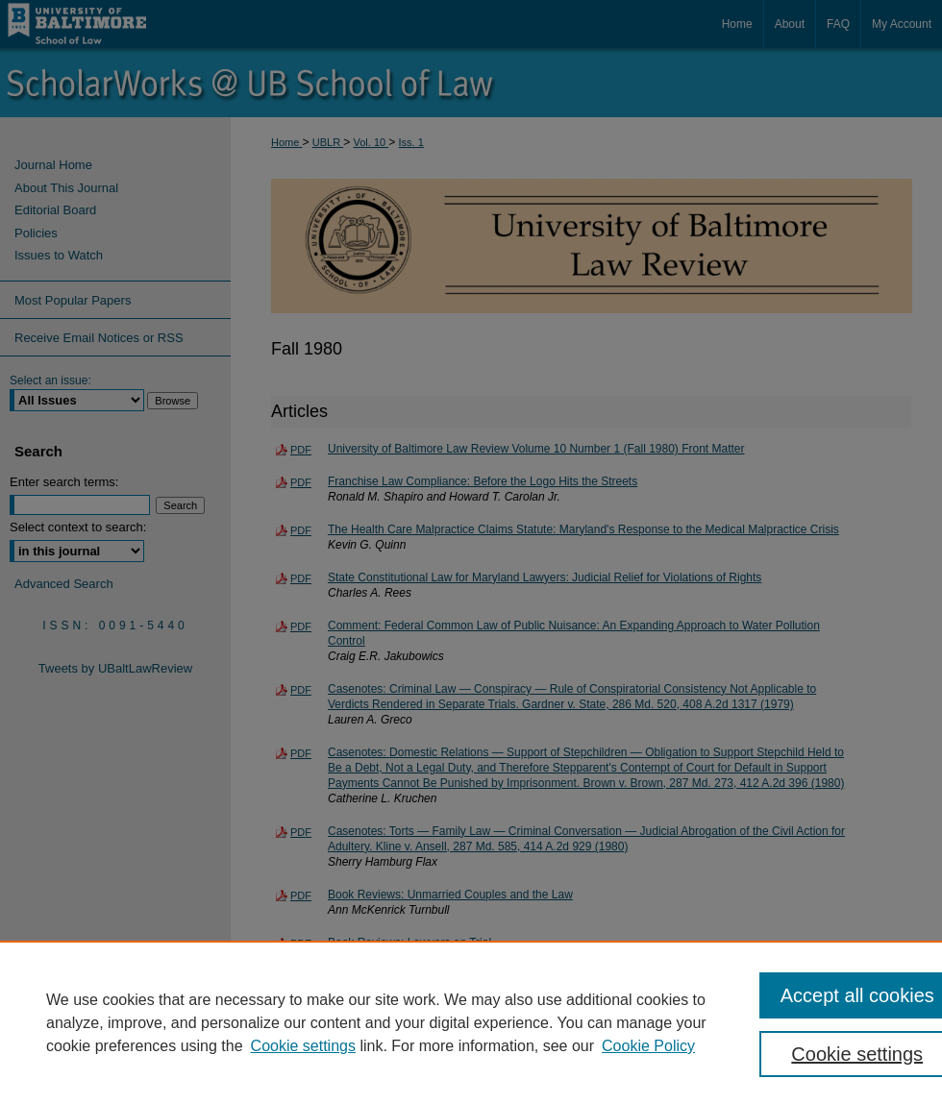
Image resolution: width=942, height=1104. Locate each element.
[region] (471, 1022)
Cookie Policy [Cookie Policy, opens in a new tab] (648, 1046)
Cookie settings (303, 1046)
